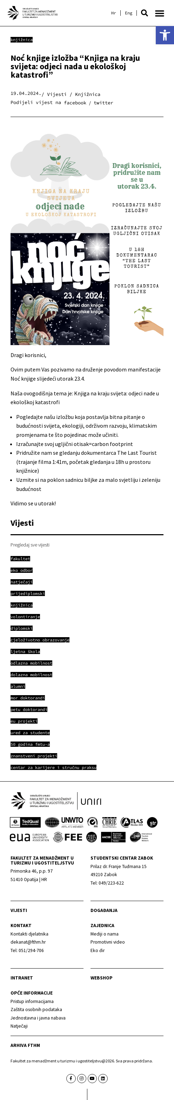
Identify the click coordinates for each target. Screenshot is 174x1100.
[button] (144, 13)
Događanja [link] (104, 910)
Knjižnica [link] (22, 39)
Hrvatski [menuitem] (113, 13)
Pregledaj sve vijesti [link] (30, 545)
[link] (165, 35)
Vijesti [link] (19, 910)
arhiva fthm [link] (25, 1045)
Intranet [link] (22, 978)
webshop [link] (102, 978)
